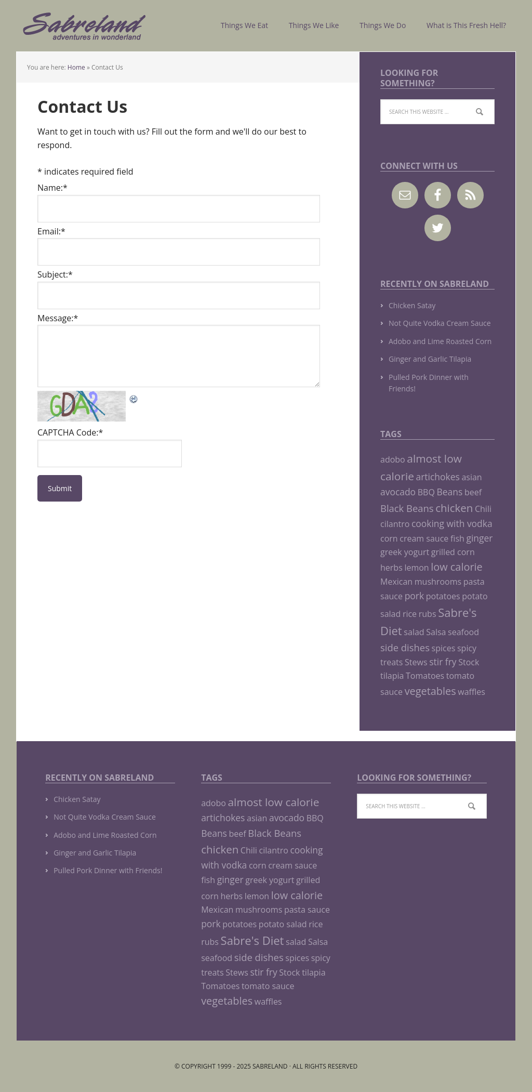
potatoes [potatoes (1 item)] (443, 596)
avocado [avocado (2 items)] (398, 491)
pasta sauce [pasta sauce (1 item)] (307, 909)
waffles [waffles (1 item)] (471, 692)
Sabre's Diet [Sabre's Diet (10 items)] (252, 940)
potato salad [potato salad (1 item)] (283, 924)
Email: (51, 231)
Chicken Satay (412, 305)
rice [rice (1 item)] (410, 614)
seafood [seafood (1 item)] (463, 632)
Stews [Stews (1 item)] (416, 662)
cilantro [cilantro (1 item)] (394, 524)
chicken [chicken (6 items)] (454, 508)
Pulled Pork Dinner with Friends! (108, 870)
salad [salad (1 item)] (414, 632)
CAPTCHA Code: (70, 432)
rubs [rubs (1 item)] (427, 614)
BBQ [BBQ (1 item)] (426, 492)
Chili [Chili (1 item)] (483, 509)
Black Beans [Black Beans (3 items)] (407, 508)
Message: (57, 318)
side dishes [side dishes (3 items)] (405, 647)
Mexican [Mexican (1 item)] (396, 581)
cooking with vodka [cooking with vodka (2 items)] (452, 523)
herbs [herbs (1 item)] (391, 567)
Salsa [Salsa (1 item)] (436, 632)
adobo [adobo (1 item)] (392, 459)
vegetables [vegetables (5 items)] (430, 691)
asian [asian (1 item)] (471, 477)
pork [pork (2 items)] (414, 595)
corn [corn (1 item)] (389, 538)
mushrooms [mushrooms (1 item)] (438, 581)
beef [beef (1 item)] (473, 492)
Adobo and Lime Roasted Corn (440, 341)
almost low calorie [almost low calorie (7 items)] (274, 802)
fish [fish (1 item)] (457, 538)
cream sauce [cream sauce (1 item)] (424, 538)
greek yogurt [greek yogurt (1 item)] (404, 552)
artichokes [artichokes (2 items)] (438, 476)
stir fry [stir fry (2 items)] (442, 661)
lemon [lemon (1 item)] (416, 567)
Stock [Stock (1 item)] (468, 662)
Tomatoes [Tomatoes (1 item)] (425, 675)
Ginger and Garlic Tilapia (430, 359)
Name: (52, 187)
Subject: (55, 274)
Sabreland (84, 25)
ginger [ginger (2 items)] (479, 538)
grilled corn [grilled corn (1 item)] (453, 552)
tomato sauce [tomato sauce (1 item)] (268, 986)
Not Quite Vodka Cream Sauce (440, 323)
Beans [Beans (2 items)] (450, 491)
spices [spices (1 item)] (444, 648)
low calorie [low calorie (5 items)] (456, 567)
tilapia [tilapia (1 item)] (392, 675)
